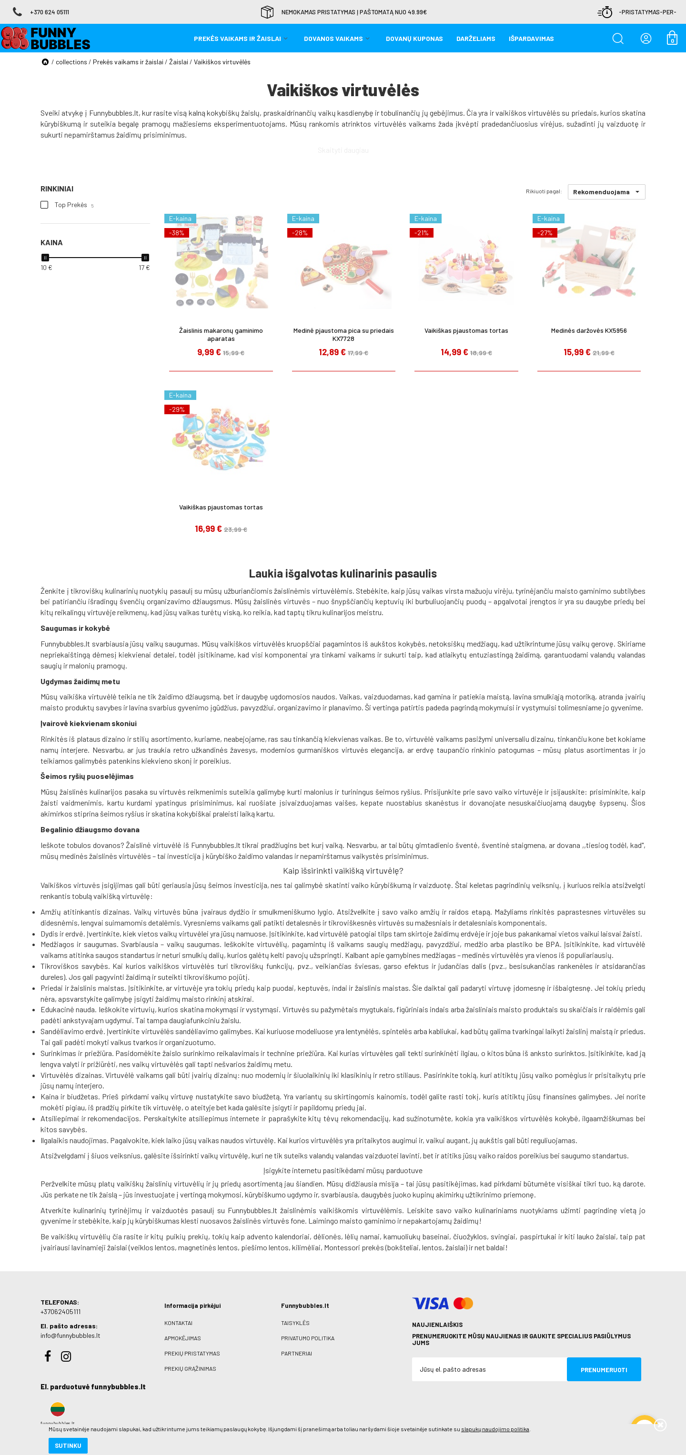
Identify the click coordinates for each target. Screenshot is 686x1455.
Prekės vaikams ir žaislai (128, 62)
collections (71, 62)
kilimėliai (306, 1247)
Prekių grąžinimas (190, 1368)
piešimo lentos (265, 1247)
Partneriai (296, 1353)
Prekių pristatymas (192, 1353)
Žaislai (178, 62)
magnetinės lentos (208, 1247)
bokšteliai (403, 1247)
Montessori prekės (354, 1247)
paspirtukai (538, 1236)
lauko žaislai (596, 1236)
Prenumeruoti (604, 1370)
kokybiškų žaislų (233, 112)
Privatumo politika (307, 1338)
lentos (432, 1247)
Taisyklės (295, 1322)
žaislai (455, 1247)
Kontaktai (178, 1322)
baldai (495, 1247)
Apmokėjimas (182, 1338)
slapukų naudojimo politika (114, 1414)
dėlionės (327, 1236)
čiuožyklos (470, 1236)
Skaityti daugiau (343, 149)
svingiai (503, 1236)
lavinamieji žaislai (99, 1247)
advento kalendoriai (278, 1236)
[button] (607, 191)
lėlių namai (362, 1236)
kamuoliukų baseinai (416, 1236)
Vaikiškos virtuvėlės (222, 62)
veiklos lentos (153, 1247)
